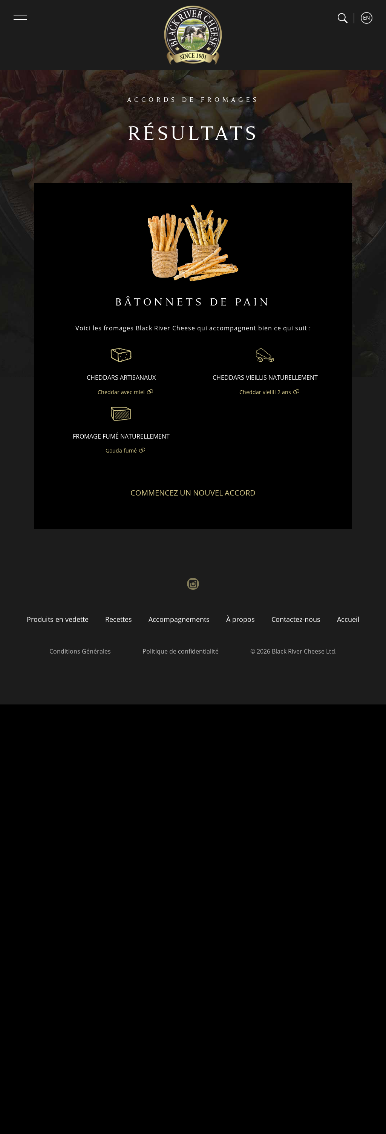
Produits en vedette (58, 619)
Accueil (348, 619)
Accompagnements (179, 619)
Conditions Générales (80, 651)
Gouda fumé (121, 450)
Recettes (118, 619)
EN (366, 17)
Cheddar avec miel (121, 392)
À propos (240, 619)
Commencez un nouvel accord (193, 493)
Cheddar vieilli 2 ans (265, 392)
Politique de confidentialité (180, 651)
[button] (342, 18)
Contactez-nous (295, 619)
